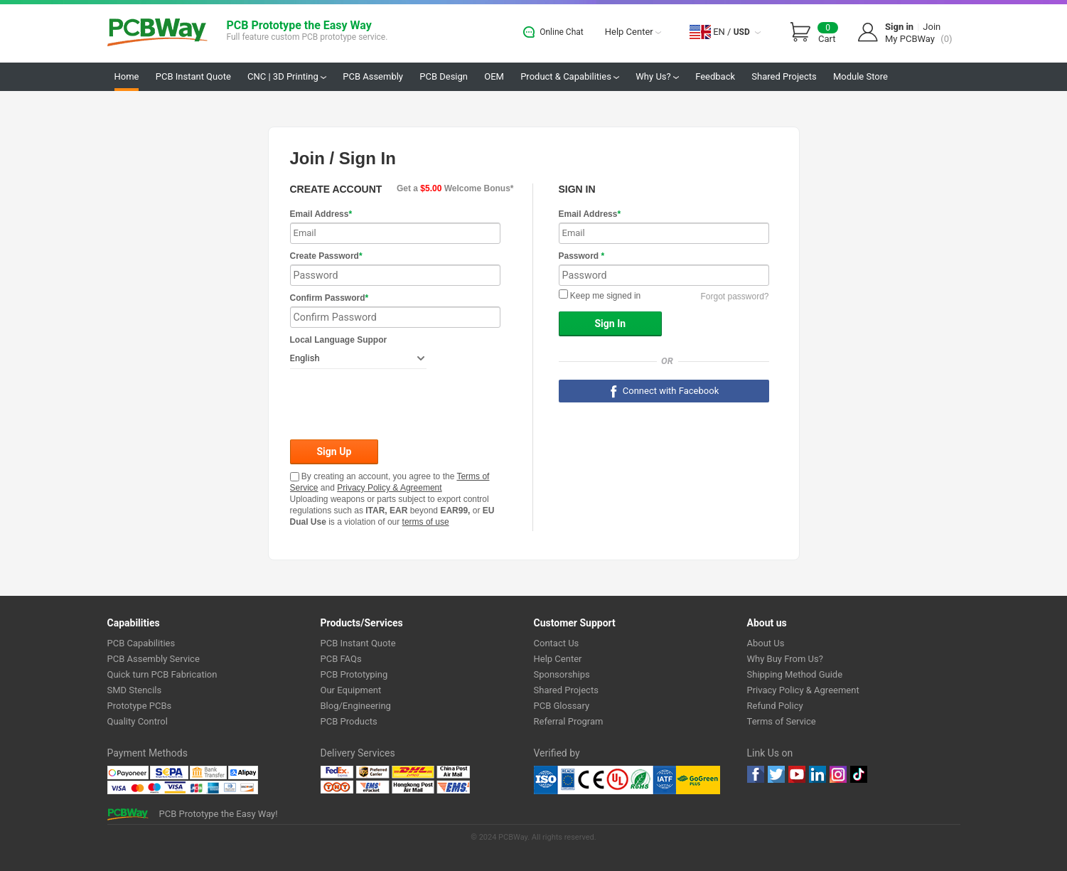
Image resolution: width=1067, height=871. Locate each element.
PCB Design (443, 76)
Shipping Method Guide (795, 674)
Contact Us (556, 643)
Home (126, 76)
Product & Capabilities (569, 76)
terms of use (425, 522)
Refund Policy (775, 705)
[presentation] (398, 405)
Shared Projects (783, 76)
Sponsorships (562, 674)
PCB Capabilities (141, 643)
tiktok (858, 774)
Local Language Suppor (338, 340)
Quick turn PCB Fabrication (162, 674)
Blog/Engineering (356, 705)
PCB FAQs (341, 658)
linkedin (817, 774)
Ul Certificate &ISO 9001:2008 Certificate (605, 780)
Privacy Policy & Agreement (389, 488)
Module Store (860, 76)
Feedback (715, 76)
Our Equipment (351, 690)
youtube (796, 774)
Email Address (321, 214)
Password (582, 256)
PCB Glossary (562, 705)
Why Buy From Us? (785, 658)
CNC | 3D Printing (286, 76)
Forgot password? (734, 296)
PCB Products (349, 721)
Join (931, 26)
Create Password (326, 256)
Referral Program (569, 721)
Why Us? (657, 76)
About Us (766, 643)
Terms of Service (781, 721)
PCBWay (157, 33)
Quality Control (137, 721)
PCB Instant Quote (193, 76)
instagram (838, 774)
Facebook (755, 774)
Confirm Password (329, 298)
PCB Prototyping (354, 674)
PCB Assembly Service (153, 658)
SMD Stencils (134, 690)
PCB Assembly (373, 76)
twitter (776, 774)
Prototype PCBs (139, 705)
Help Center (633, 31)
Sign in (899, 26)
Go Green (698, 780)
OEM (494, 76)
